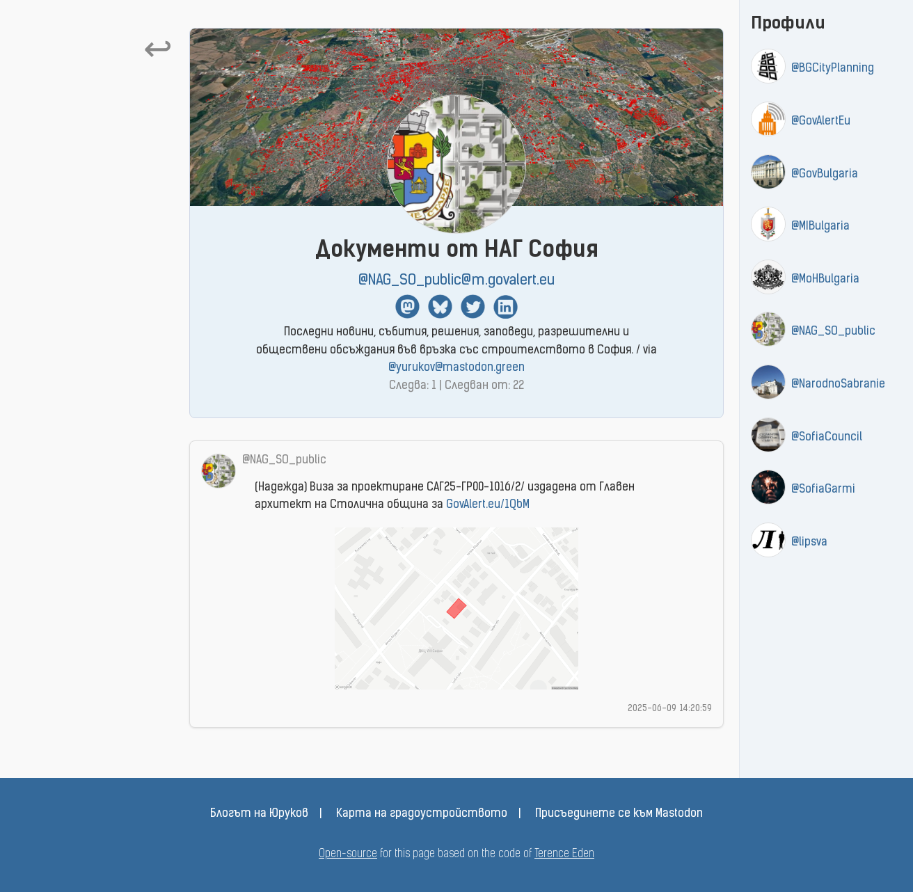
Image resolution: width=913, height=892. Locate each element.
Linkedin (505, 306)
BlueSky (440, 306)
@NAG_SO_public (833, 331)
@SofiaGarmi (823, 489)
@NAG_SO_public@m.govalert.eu (456, 280)
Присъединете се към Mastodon (619, 814)
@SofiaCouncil (826, 437)
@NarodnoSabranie (838, 384)
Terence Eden (564, 854)
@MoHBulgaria (825, 279)
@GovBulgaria (824, 174)
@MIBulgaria (820, 226)
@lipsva (809, 542)
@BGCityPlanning (832, 68)
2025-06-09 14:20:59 (670, 708)
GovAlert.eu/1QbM (488, 505)
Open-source (348, 854)
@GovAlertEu (820, 121)
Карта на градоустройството (421, 814)
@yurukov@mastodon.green (456, 368)
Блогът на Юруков (259, 814)
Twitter (473, 306)
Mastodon (407, 306)
